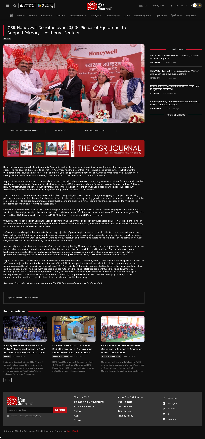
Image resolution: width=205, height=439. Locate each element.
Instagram (173, 403)
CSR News (17, 297)
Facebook (173, 398)
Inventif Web (73, 431)
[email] (30, 410)
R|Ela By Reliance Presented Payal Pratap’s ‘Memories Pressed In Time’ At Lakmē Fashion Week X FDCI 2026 (24, 349)
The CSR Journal (31, 131)
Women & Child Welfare (111, 356)
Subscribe (60, 410)
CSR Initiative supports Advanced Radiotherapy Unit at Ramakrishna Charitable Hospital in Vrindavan (72, 349)
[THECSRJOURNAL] (99, 5)
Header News (155, 63)
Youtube (172, 419)
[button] (14, 5)
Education (154, 93)
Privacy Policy (35, 416)
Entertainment (156, 109)
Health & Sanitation (60, 356)
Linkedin (172, 409)
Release (7, 39)
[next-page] (10, 380)
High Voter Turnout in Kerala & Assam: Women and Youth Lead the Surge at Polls (174, 72)
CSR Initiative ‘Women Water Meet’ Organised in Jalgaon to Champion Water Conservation (121, 349)
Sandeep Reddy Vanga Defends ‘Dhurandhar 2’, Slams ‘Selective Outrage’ (175, 103)
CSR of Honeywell (32, 297)
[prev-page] (5, 380)
